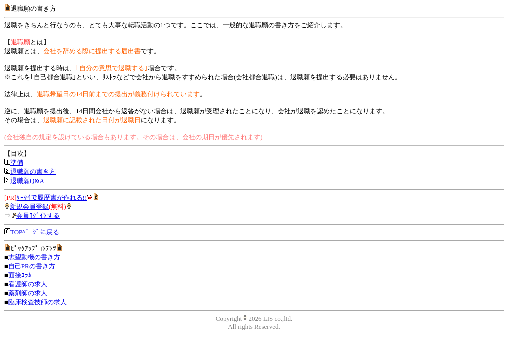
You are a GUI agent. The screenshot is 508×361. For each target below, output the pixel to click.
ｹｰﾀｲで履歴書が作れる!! (52, 197)
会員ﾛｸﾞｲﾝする (38, 215)
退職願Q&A (27, 181)
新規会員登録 (29, 206)
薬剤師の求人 (27, 293)
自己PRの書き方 (31, 266)
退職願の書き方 (33, 171)
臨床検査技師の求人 (37, 302)
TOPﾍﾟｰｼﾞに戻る (34, 232)
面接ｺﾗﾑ (20, 275)
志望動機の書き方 (34, 257)
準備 (16, 162)
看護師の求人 (27, 284)
